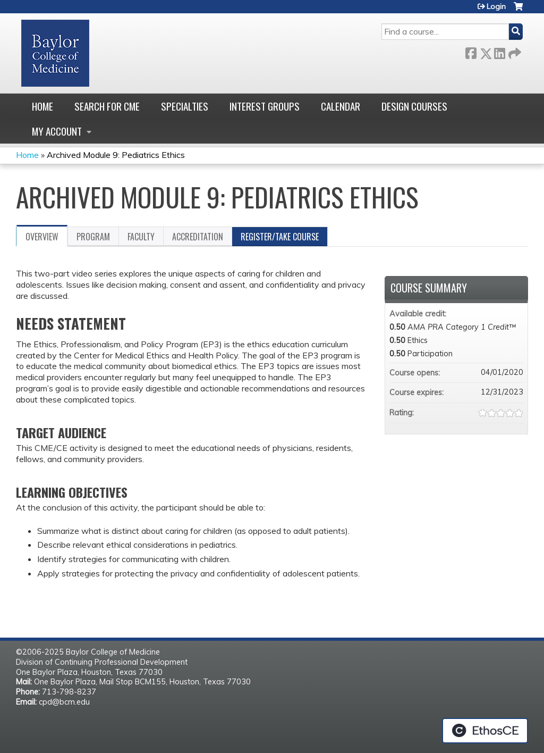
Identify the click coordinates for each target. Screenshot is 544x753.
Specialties (184, 106)
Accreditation (197, 236)
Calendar (340, 106)
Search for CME (107, 106)
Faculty (141, 236)
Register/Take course (280, 236)
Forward (513, 51)
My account (57, 131)
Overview (42, 236)
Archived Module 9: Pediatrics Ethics (116, 154)
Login (496, 6)
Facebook (470, 51)
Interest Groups (265, 106)
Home (42, 106)
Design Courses (414, 106)
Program (93, 236)
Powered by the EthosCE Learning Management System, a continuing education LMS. (485, 730)
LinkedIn (499, 51)
